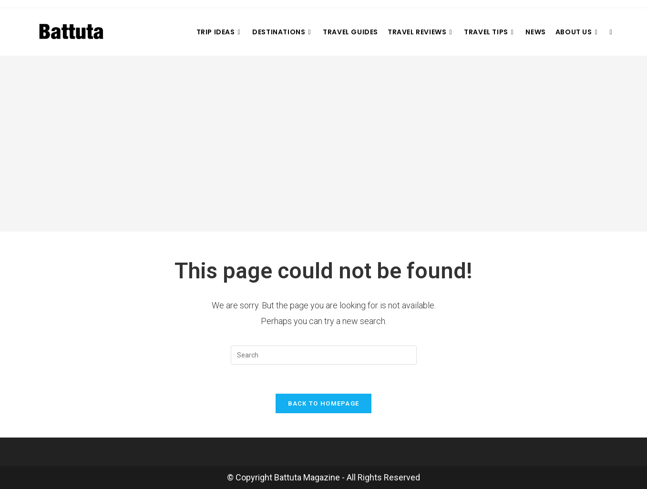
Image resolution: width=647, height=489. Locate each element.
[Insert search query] (324, 355)
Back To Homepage (323, 403)
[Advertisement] (324, 144)
